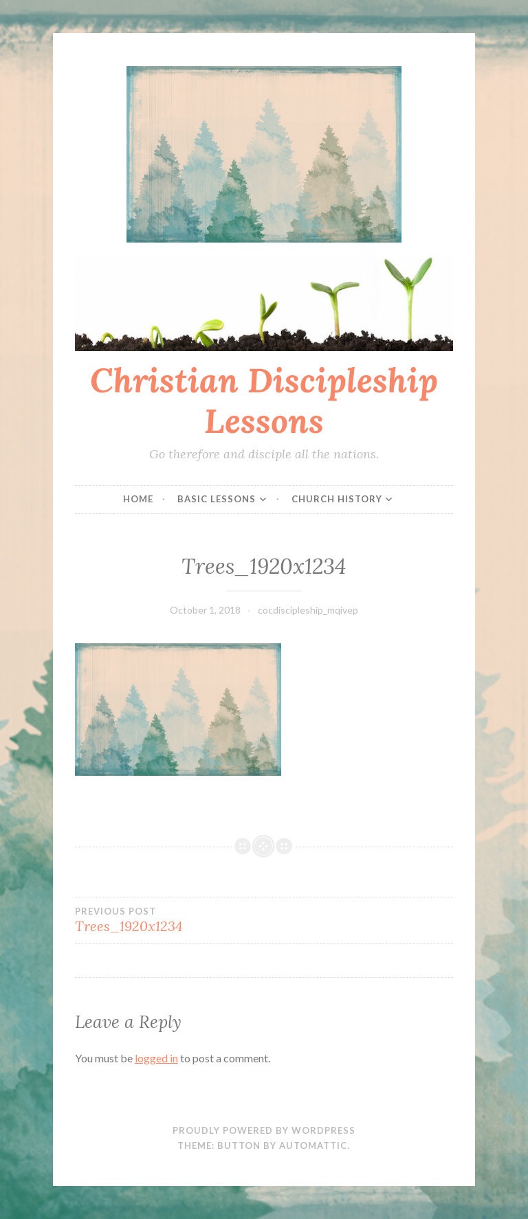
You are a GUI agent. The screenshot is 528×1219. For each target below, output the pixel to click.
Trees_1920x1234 (169, 920)
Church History (337, 498)
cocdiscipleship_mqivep (308, 610)
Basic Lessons (216, 498)
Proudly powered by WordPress (264, 1130)
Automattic (313, 1145)
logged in (156, 1057)
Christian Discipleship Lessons (264, 400)
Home (138, 498)
